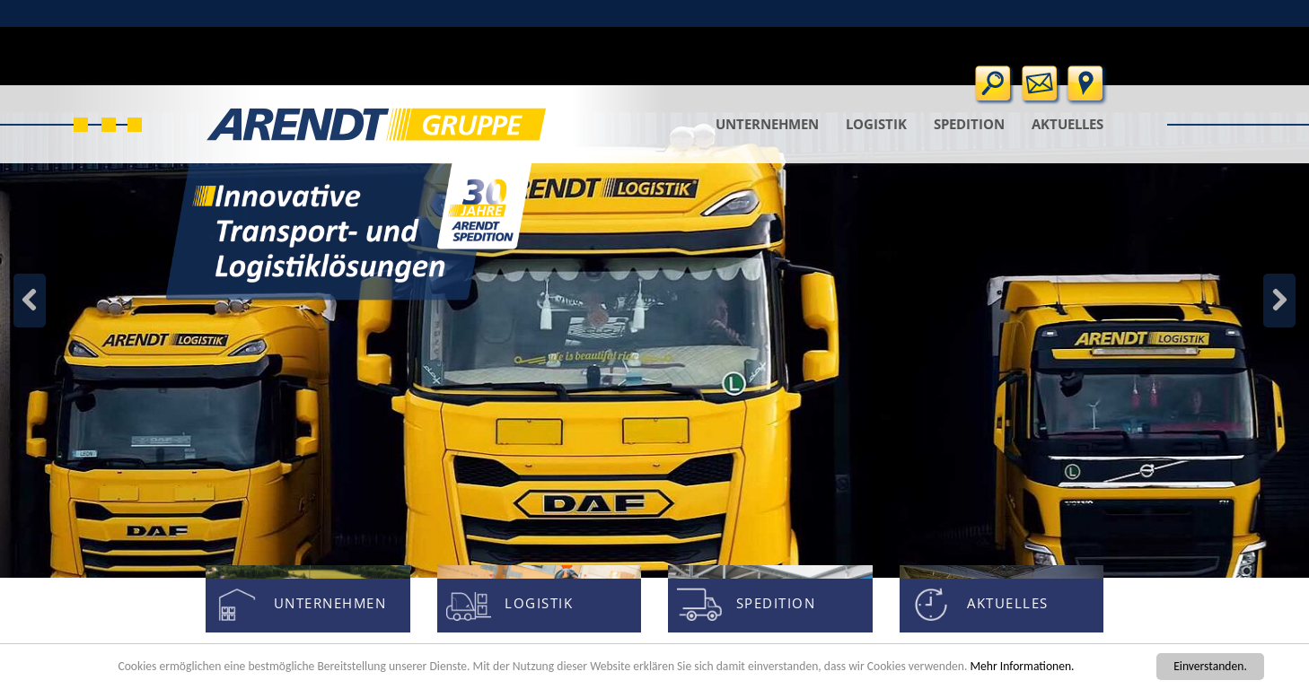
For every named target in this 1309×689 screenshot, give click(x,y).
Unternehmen (767, 124)
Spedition (969, 124)
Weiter (29, 300)
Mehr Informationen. (1022, 666)
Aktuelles (1067, 124)
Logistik (876, 124)
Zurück (1279, 300)
